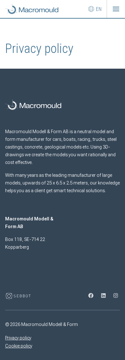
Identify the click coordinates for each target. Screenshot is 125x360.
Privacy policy (18, 338)
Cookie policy (18, 346)
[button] (116, 9)
